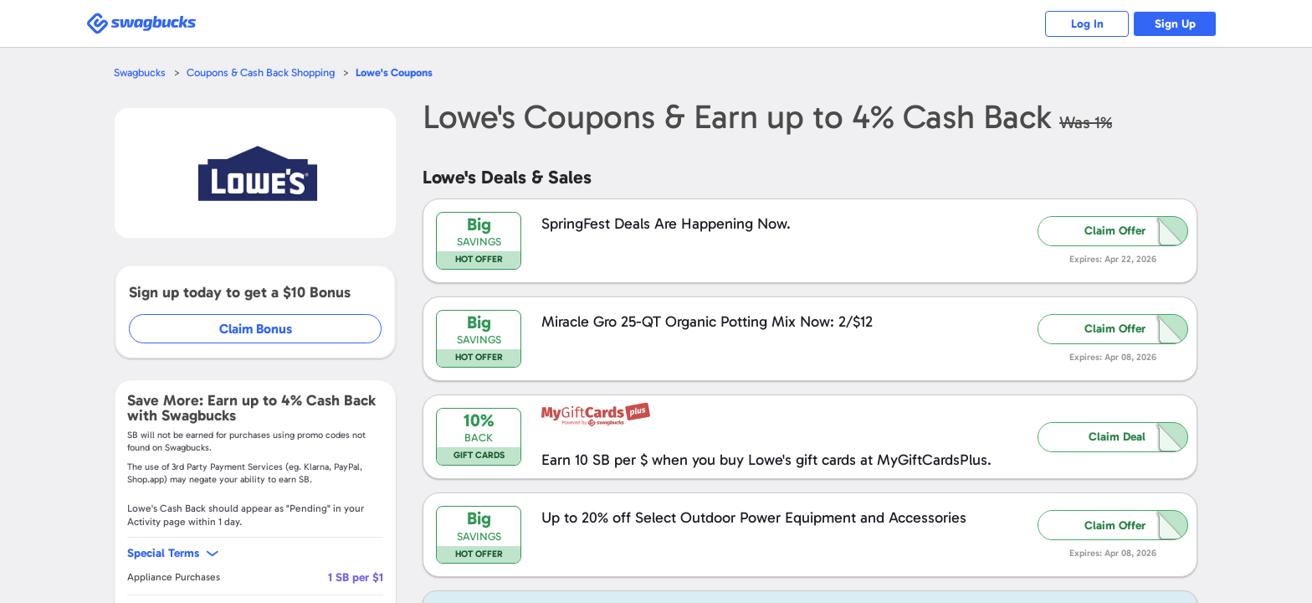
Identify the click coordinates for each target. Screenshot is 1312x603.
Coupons (394, 72)
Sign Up (1175, 24)
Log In (1087, 24)
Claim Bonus (255, 329)
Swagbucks (140, 72)
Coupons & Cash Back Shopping (261, 72)
